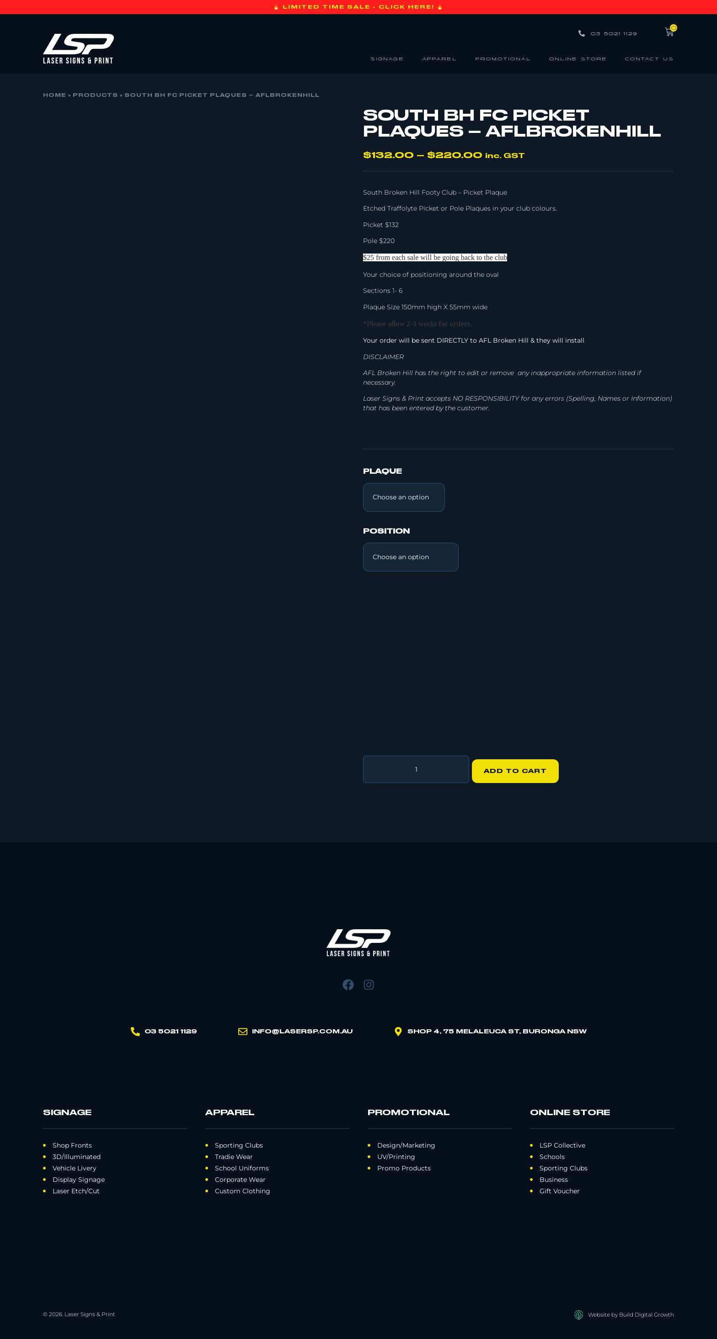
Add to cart (519, 767)
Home (54, 95)
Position (386, 532)
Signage (387, 58)
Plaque (382, 472)
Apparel (439, 58)
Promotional (503, 58)
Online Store (578, 58)
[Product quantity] (416, 767)
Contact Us (649, 58)
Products (95, 95)
